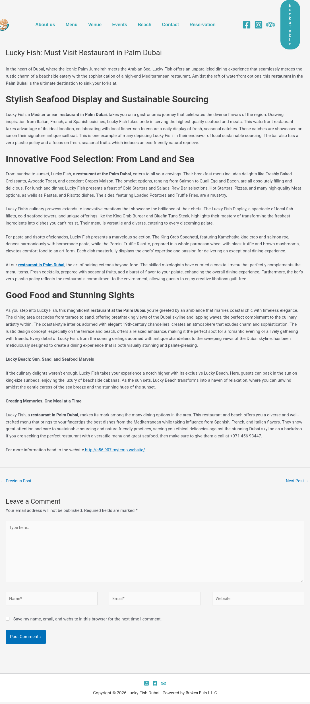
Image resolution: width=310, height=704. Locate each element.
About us (51, 13)
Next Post (297, 480)
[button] (288, 14)
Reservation (199, 13)
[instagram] (254, 14)
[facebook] (242, 14)
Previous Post (16, 480)
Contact (168, 13)
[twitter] (163, 685)
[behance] (266, 14)
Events (120, 13)
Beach (144, 13)
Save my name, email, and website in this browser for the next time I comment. (87, 621)
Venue (97, 13)
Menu (76, 13)
